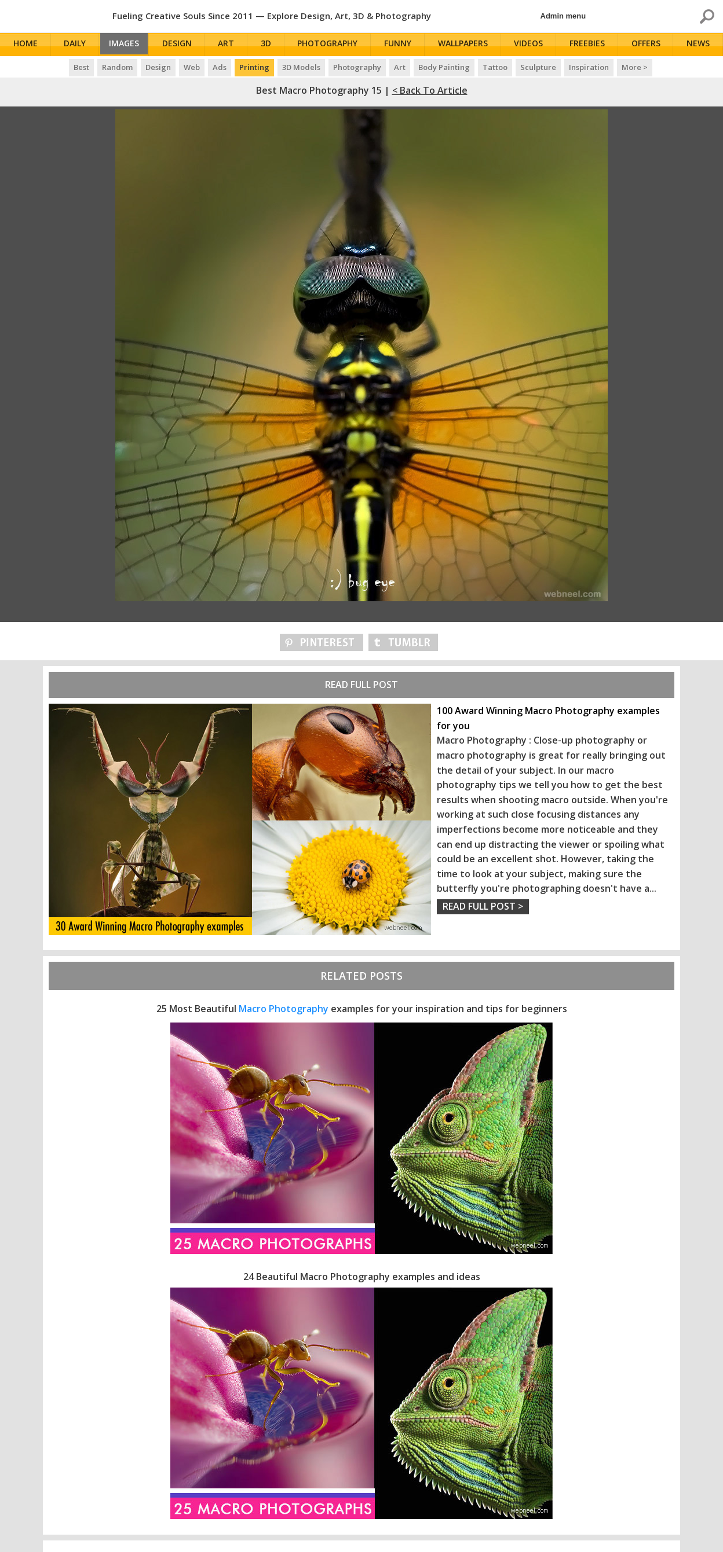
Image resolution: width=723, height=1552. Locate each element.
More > (635, 67)
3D (271, 44)
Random (117, 67)
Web (192, 67)
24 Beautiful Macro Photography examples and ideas (361, 1276)
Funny (401, 44)
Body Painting (444, 67)
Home (26, 44)
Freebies (589, 44)
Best (81, 67)
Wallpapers (466, 44)
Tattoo (495, 67)
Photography (332, 44)
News (699, 44)
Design (183, 44)
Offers (647, 44)
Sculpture (538, 67)
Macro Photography (283, 1008)
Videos (531, 44)
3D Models (301, 67)
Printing (254, 67)
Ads (220, 67)
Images (127, 44)
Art (232, 44)
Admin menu (563, 16)
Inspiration (589, 67)
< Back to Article (430, 90)
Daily (75, 44)
